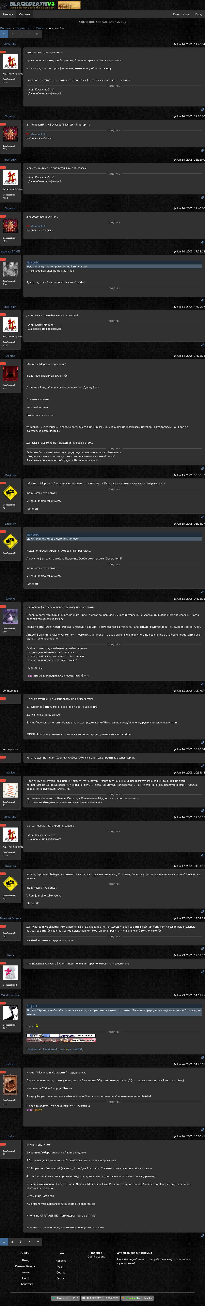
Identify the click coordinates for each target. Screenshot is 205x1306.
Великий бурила (10, 918)
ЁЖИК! (10, 598)
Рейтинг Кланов (25, 1266)
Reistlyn (10, 1064)
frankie (10, 772)
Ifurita (10, 1136)
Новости (61, 1260)
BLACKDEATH (101, 1298)
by (138, 1298)
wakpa (65, 1049)
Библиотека (25, 1284)
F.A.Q (25, 1278)
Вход (198, 14)
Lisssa (10, 955)
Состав (60, 1272)
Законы (25, 1272)
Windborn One (10, 995)
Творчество (23, 28)
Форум (61, 1266)
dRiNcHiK (10, 44)
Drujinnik (10, 475)
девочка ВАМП (10, 251)
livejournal (34, 1049)
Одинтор (10, 116)
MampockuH (36, 134)
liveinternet (50, 1049)
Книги (40, 28)
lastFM (78, 1049)
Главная (8, 14)
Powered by (66, 1298)
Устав (61, 1278)
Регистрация (181, 14)
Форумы (24, 14)
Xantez (10, 355)
